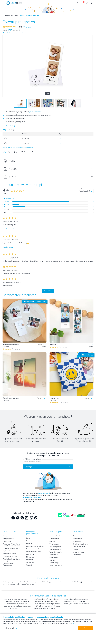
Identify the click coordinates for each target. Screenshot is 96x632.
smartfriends (77, 555)
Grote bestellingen (79, 547)
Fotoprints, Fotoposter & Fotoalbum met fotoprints (11, 545)
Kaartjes (6, 536)
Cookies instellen (10, 628)
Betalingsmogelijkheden (81, 544)
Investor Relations (56, 565)
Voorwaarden (54, 544)
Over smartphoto (55, 536)
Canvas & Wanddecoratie (11, 548)
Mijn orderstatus (78, 552)
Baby (28, 541)
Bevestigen (29, 467)
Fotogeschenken (8, 539)
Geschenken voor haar (33, 549)
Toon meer (47, 291)
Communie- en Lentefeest (35, 546)
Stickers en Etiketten (10, 556)
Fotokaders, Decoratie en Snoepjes (11, 560)
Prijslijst (52, 560)
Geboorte (29, 565)
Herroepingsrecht (55, 547)
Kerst (28, 538)
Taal (80, 189)
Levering (75, 549)
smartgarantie (77, 539)
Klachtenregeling (55, 549)
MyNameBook (8, 551)
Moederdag (30, 557)
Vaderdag (29, 560)
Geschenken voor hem (33, 552)
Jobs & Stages (54, 563)
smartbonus (77, 541)
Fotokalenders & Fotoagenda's (8, 564)
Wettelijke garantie (56, 552)
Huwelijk (29, 543)
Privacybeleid (54, 555)
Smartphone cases (9, 554)
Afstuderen (30, 554)
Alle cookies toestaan (85, 628)
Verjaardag (30, 562)
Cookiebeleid (54, 557)
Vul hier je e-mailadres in (33, 459)
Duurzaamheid (54, 539)
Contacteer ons (78, 536)
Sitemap (52, 541)
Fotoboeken (7, 541)
